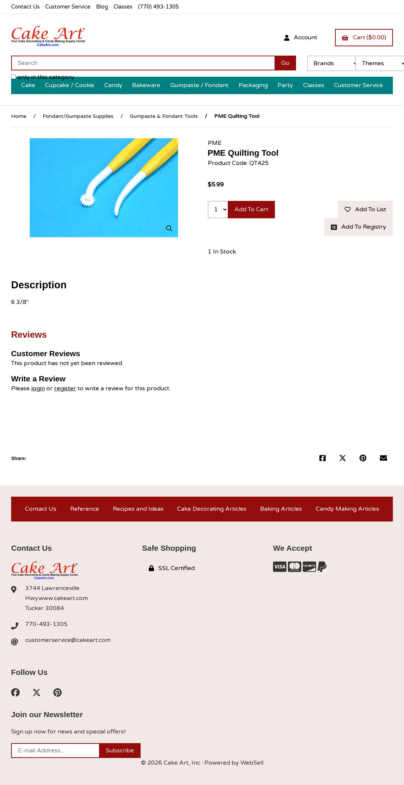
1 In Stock (222, 251)
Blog (102, 7)
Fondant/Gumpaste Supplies (78, 116)
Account (300, 37)
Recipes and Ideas (138, 509)
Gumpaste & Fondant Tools (164, 116)
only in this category (42, 77)
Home (18, 116)
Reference (84, 509)
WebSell (251, 762)
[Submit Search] (285, 63)
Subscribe (120, 750)
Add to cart (251, 209)
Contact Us (25, 7)
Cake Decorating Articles (211, 509)
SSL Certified (172, 568)
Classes (123, 7)
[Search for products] (143, 63)
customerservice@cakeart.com (68, 640)
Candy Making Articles (347, 509)
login (38, 388)
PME (214, 143)
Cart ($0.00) (364, 37)
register (65, 388)
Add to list (365, 209)
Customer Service (68, 7)
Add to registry (358, 227)
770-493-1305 (46, 624)
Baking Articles (281, 509)
